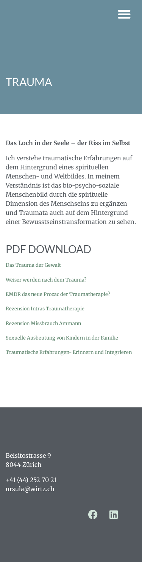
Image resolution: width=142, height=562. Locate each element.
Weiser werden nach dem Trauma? (46, 280)
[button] (124, 14)
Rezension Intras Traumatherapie (45, 308)
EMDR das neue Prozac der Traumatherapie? (58, 294)
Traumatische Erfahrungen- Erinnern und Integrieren (69, 352)
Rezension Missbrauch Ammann (43, 323)
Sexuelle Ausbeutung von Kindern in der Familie (62, 338)
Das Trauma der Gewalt (33, 265)
